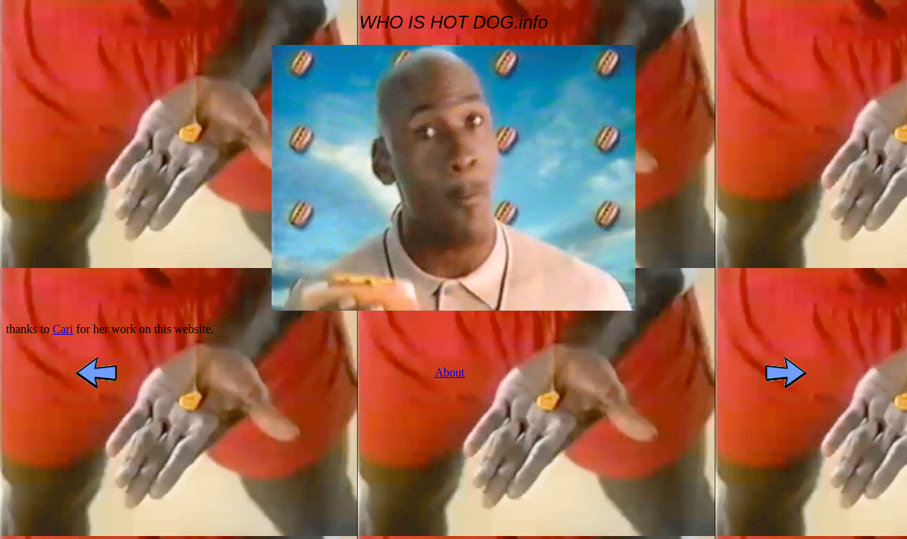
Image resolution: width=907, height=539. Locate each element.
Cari (62, 329)
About (450, 372)
